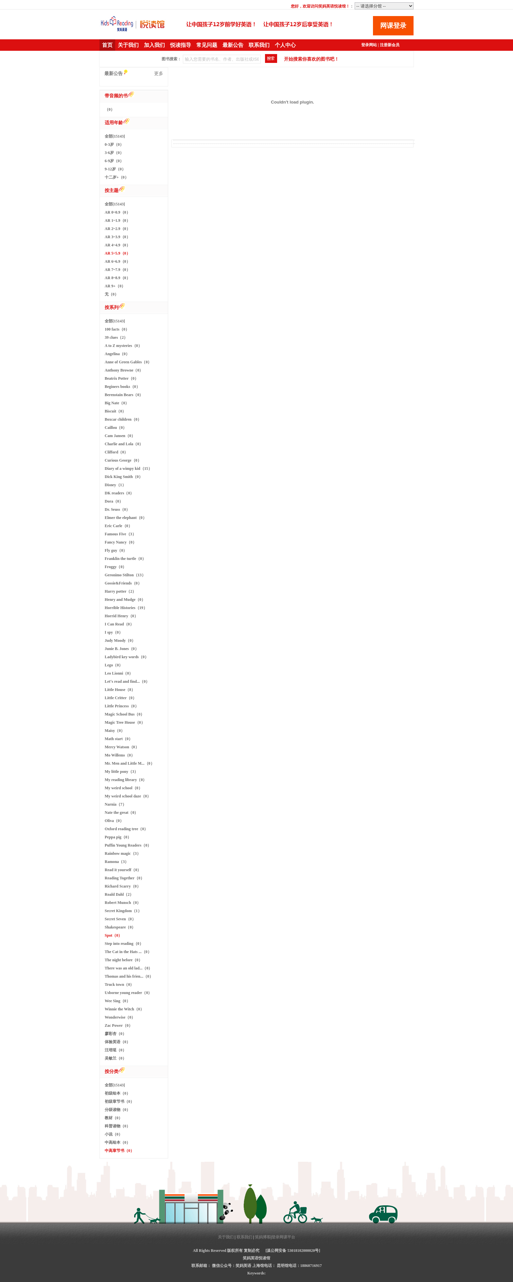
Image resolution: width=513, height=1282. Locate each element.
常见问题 (206, 45)
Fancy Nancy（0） (120, 542)
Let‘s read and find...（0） (127, 681)
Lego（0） (114, 665)
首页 (107, 45)
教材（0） (113, 1118)
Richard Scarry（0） (123, 886)
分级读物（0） (117, 1109)
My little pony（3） (121, 771)
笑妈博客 (263, 1237)
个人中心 (285, 45)
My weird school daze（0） (128, 796)
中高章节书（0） (119, 1150)
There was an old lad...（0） (128, 968)
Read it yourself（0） (123, 870)
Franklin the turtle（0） (125, 558)
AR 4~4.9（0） (117, 245)
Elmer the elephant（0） (126, 517)
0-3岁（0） (114, 144)
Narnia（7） (115, 804)
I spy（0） (114, 632)
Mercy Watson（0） (122, 747)
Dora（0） (114, 501)
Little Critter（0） (120, 698)
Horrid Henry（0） (121, 616)
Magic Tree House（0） (125, 722)
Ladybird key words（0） (127, 657)
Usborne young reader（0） (128, 992)
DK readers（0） (119, 493)
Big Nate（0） (117, 403)
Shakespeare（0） (120, 927)
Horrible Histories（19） (126, 607)
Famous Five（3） (120, 534)
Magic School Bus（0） (124, 714)
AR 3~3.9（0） (117, 237)
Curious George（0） (123, 460)
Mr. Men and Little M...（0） (129, 763)
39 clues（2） (116, 337)
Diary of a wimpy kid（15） (128, 468)
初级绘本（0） (117, 1093)
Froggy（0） (115, 566)
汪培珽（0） (115, 1050)
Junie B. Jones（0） (122, 648)
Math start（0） (119, 739)
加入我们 (154, 45)
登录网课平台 (283, 1237)
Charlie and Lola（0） (124, 444)
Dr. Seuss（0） (117, 509)
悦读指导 (180, 45)
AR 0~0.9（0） (117, 212)
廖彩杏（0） (115, 1033)
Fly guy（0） (116, 550)
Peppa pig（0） (118, 837)
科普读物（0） (117, 1126)
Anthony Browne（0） (124, 370)
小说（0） (113, 1134)
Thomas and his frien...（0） (129, 976)
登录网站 (369, 45)
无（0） (111, 294)
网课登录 (393, 25)
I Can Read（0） (119, 624)
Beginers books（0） (122, 386)
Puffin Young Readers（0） (128, 845)
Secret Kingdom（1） (123, 911)
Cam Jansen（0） (120, 435)
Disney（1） (115, 485)
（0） (110, 109)
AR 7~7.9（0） (117, 269)
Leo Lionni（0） (119, 673)
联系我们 (259, 45)
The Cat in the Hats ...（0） (128, 951)
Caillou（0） (116, 427)
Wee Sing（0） (117, 1001)
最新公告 (232, 45)
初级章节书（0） (119, 1101)
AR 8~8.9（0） (117, 278)
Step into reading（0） (124, 943)
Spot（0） (113, 935)
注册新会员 (389, 45)
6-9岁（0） (114, 161)
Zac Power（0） (119, 1025)
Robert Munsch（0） (123, 902)
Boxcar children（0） (123, 419)
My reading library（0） (126, 779)
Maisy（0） (115, 730)
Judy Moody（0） (120, 640)
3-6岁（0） (114, 152)
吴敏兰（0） (115, 1058)
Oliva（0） (114, 820)
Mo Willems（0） (120, 755)
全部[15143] (115, 136)
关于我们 (128, 45)
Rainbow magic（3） (123, 853)
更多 (158, 73)
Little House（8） (120, 689)
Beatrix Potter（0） (121, 378)
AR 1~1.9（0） (117, 220)
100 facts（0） (117, 329)
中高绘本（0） (117, 1142)
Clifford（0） (116, 452)
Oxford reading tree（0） (126, 829)
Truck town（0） (119, 984)
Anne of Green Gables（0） (128, 362)
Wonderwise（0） (120, 1017)
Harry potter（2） (120, 591)
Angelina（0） (117, 354)
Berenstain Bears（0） (124, 394)
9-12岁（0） (115, 169)
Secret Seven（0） (120, 919)
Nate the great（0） (121, 812)
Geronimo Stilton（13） (125, 575)
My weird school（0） (123, 788)
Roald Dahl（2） (119, 894)
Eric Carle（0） (118, 526)
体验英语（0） (117, 1042)
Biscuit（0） (115, 411)
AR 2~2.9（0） (117, 228)
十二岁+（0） (117, 177)
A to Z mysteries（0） (123, 345)
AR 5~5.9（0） (117, 253)
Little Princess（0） (122, 706)
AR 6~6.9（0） (117, 261)
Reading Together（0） (124, 878)
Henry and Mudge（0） (125, 599)
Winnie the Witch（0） (124, 1009)
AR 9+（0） (115, 286)
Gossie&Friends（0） (123, 583)
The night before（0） (123, 960)
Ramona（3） (117, 861)
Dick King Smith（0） (124, 476)
